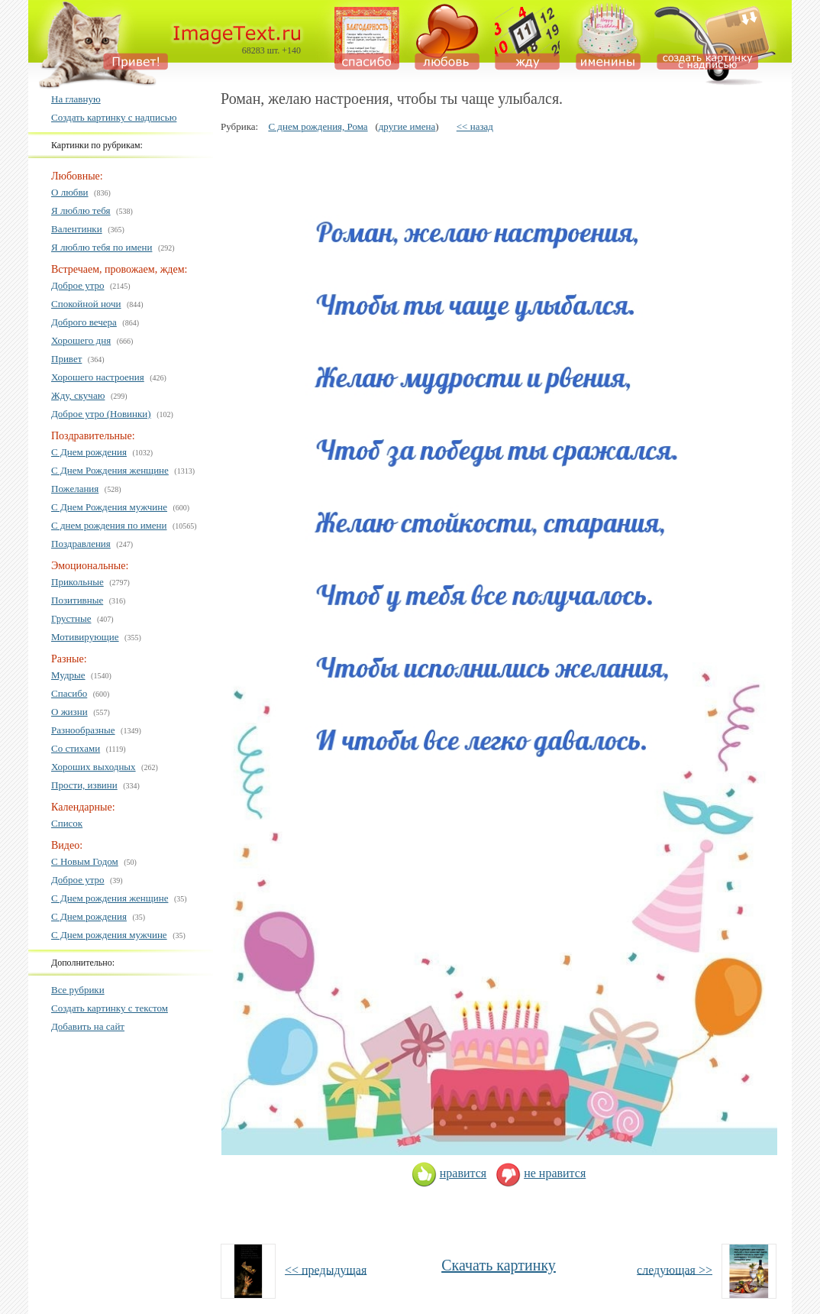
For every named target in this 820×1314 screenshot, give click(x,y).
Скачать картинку (498, 1265)
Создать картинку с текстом (109, 1008)
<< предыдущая (325, 1269)
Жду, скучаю (78, 395)
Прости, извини (84, 785)
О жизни (69, 711)
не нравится (541, 1173)
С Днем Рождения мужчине (109, 507)
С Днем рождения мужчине (109, 934)
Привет (66, 358)
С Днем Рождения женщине (110, 470)
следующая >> (674, 1269)
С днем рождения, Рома (317, 126)
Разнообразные (83, 730)
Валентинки (76, 229)
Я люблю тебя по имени (101, 247)
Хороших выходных (93, 766)
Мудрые (68, 675)
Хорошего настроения (97, 377)
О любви (70, 192)
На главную (76, 99)
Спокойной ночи (86, 303)
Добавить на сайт (87, 1026)
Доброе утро (78, 285)
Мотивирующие (85, 636)
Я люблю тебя (81, 210)
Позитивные (77, 600)
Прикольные (77, 581)
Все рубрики (78, 989)
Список (66, 823)
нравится (449, 1173)
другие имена (407, 126)
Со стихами (75, 748)
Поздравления (81, 543)
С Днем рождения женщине (109, 898)
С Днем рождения (89, 452)
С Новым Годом (84, 861)
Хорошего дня (81, 340)
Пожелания (74, 488)
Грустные (71, 618)
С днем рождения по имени (109, 525)
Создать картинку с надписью (113, 117)
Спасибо (69, 693)
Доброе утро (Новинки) (101, 413)
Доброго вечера (84, 322)
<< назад (475, 126)
